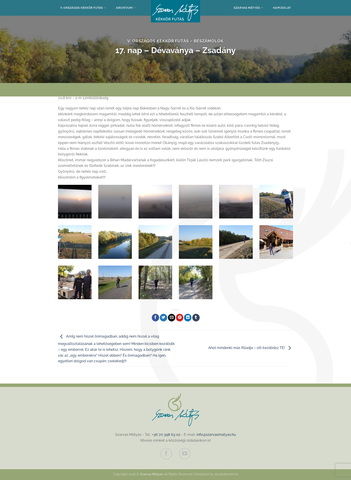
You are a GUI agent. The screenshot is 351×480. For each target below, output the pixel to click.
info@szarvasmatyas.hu (216, 434)
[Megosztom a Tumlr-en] (196, 317)
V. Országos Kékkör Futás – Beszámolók (175, 41)
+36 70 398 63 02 (166, 434)
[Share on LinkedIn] (187, 317)
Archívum (125, 8)
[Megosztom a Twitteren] (163, 317)
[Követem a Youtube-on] (184, 453)
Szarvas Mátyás (248, 8)
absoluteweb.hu (226, 474)
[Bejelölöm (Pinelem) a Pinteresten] (179, 317)
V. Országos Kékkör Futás (83, 8)
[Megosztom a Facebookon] (155, 317)
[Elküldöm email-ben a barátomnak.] (171, 317)
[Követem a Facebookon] (166, 453)
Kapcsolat (282, 7)
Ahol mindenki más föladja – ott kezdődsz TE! (250, 348)
